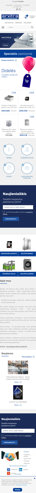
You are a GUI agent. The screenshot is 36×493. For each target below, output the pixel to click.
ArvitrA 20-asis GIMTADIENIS (18, 402)
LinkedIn (25, 469)
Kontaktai (18, 23)
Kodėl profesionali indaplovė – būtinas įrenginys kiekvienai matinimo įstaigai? (18, 378)
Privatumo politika (27, 455)
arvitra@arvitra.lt (17, 7)
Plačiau (16, 382)
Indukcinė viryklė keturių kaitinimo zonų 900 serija (9, 106)
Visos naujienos (27, 357)
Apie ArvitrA (9, 23)
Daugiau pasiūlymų (7, 60)
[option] (18, 40)
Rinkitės (5, 45)
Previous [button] (13, 45)
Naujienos (27, 23)
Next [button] (18, 45)
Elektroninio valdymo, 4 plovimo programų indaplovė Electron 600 (27, 131)
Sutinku (17, 490)
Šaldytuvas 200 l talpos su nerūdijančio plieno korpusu (9, 131)
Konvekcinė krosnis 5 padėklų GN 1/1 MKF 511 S (27, 106)
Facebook (14, 469)
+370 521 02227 (18, 5)
